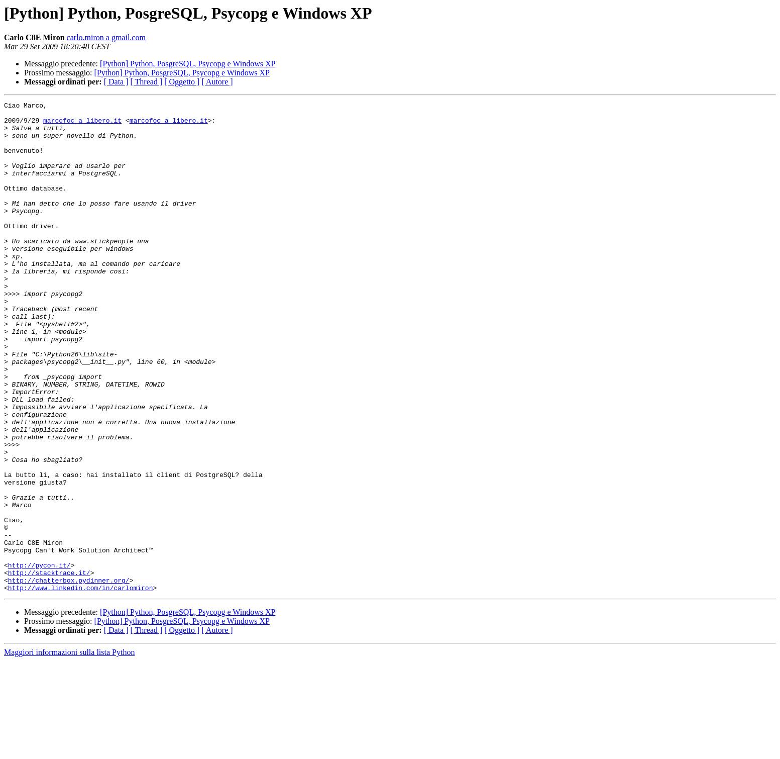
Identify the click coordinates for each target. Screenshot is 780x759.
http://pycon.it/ (39, 658)
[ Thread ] (147, 81)
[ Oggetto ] (181, 81)
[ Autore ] (217, 81)
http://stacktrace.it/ (49, 667)
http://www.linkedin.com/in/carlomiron (80, 685)
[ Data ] (116, 81)
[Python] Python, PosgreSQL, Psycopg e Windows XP (187, 63)
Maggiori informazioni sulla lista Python (69, 750)
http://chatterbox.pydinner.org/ (69, 676)
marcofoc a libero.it (82, 124)
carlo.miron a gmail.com (106, 37)
